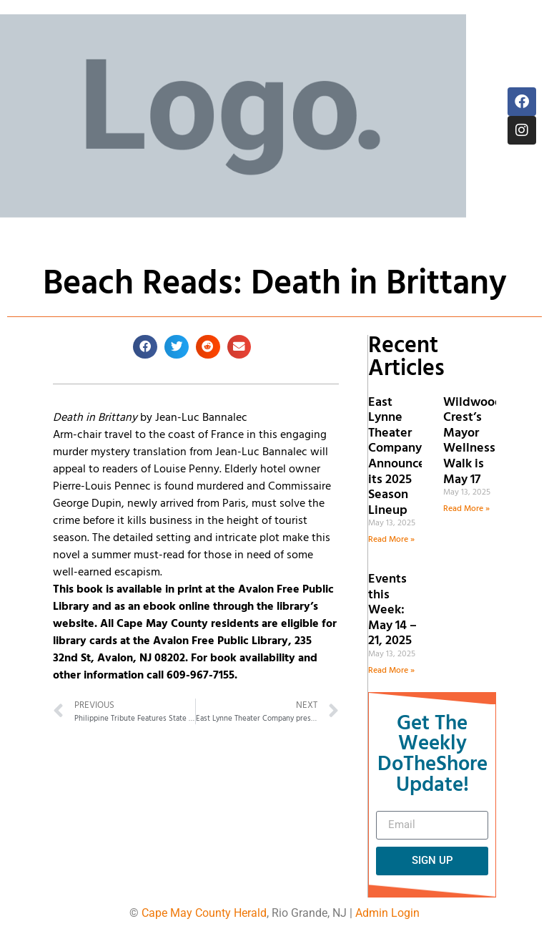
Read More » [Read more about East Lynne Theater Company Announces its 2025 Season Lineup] (391, 539)
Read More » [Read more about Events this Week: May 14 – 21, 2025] (391, 670)
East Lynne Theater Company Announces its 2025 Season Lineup (399, 456)
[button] (145, 347)
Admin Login (387, 913)
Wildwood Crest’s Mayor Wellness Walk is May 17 (473, 441)
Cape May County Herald (204, 913)
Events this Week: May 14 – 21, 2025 (392, 610)
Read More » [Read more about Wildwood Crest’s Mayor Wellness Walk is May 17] (466, 509)
